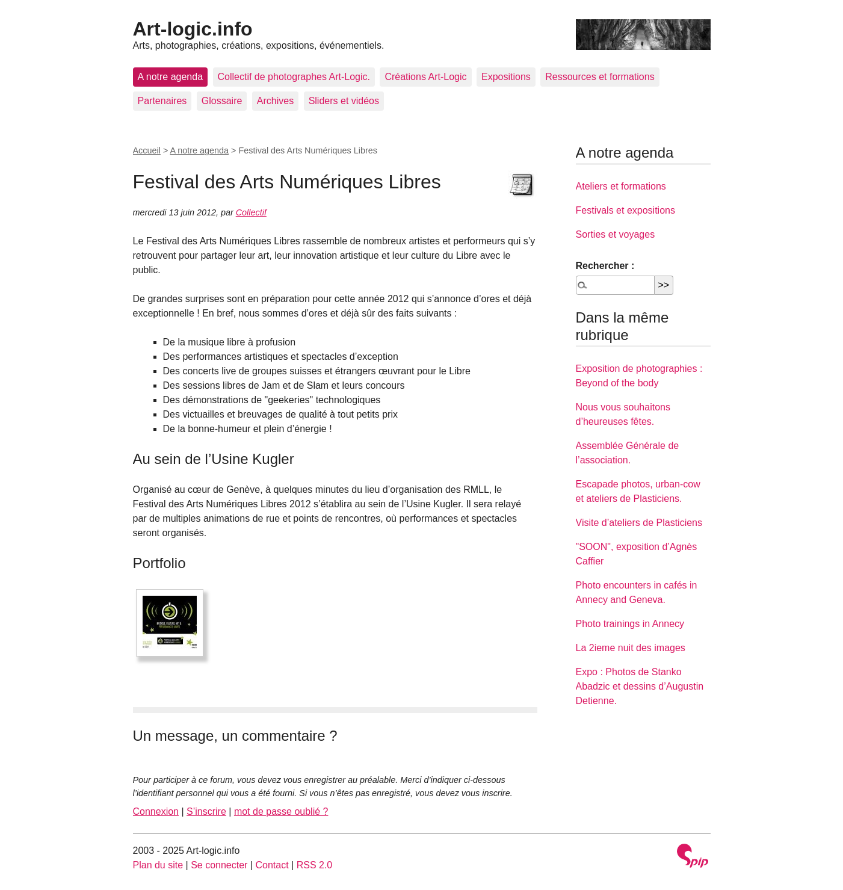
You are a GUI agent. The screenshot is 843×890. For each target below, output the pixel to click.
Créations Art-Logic (425, 77)
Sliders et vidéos (344, 101)
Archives (275, 101)
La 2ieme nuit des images (630, 648)
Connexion (156, 811)
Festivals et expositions (625, 210)
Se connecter (219, 865)
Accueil (147, 150)
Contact (271, 865)
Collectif (251, 212)
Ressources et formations (599, 77)
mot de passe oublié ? (281, 811)
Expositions (506, 77)
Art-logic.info (193, 29)
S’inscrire (206, 811)
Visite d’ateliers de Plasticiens (639, 523)
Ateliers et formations (621, 186)
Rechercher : (605, 266)
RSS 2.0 (315, 865)
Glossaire (222, 101)
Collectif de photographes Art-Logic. (294, 77)
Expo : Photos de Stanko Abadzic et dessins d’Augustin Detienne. (640, 686)
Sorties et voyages (615, 234)
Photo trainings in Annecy (630, 624)
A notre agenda (170, 77)
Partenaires (162, 101)
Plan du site (158, 865)
